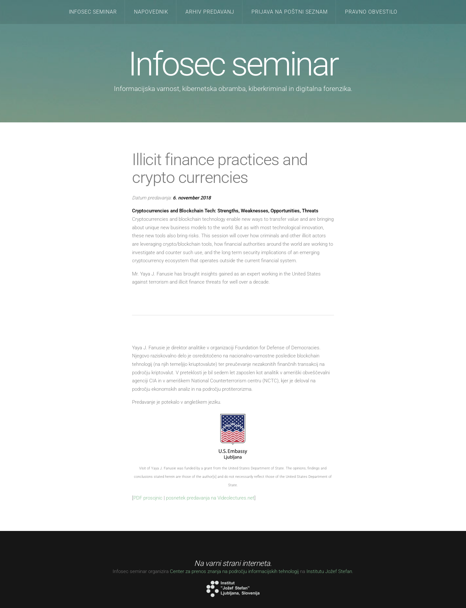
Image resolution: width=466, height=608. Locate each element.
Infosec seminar (93, 12)
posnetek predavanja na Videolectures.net (210, 498)
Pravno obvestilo (371, 12)
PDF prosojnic (147, 498)
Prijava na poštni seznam (289, 12)
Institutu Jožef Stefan (329, 571)
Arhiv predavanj (209, 12)
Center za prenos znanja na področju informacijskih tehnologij (234, 571)
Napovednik (151, 12)
